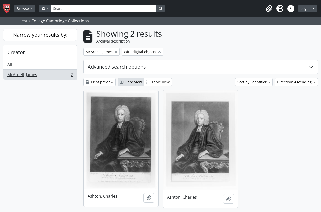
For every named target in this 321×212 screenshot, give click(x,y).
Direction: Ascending (295, 82)
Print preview (99, 82)
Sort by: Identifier (252, 82)
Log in (306, 8)
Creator (16, 52)
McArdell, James (40, 76)
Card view (131, 82)
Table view (158, 82)
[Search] (104, 8)
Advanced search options (117, 66)
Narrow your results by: (40, 34)
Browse (23, 8)
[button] (268, 8)
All (9, 64)
